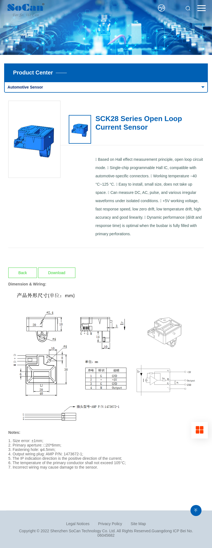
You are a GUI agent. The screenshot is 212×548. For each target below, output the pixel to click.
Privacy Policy (110, 524)
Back (22, 273)
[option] (34, 139)
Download (56, 273)
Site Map (138, 524)
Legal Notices (77, 524)
